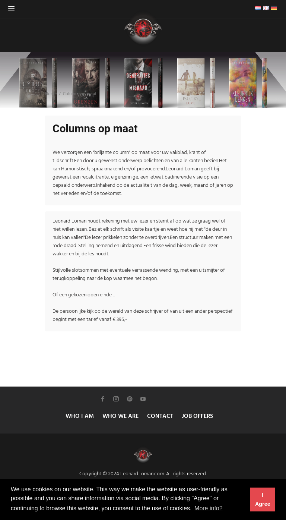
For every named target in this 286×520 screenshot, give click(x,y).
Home (51, 94)
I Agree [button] (262, 499)
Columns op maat (79, 94)
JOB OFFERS (197, 416)
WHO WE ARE (120, 416)
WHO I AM (80, 416)
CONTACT (160, 416)
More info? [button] (208, 508)
